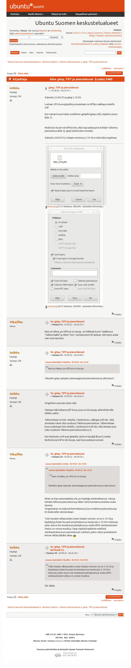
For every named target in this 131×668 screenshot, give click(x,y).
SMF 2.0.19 (51, 634)
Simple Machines (76, 634)
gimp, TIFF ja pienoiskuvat (63, 87)
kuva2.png (51, 306)
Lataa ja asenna (94, 33)
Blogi (91, 35)
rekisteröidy (55, 31)
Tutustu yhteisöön (112, 33)
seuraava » (119, 68)
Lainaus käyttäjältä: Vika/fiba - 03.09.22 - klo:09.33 (66, 560)
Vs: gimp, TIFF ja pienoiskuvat (67, 321)
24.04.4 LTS (79, 33)
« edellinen (106, 68)
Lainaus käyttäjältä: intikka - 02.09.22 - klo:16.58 (65, 464)
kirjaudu (43, 31)
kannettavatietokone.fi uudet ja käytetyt (89, 44)
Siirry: (87, 615)
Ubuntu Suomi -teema (43, 641)
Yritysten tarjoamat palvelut (109, 35)
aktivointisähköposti (24, 33)
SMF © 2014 (62, 634)
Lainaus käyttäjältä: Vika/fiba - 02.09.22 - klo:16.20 (66, 362)
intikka (14, 88)
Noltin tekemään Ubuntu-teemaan (80, 641)
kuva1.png (51, 206)
